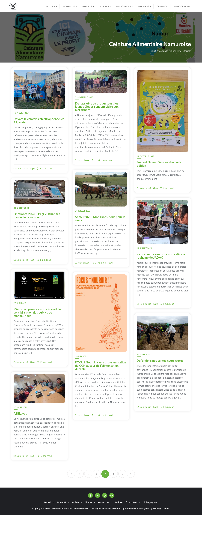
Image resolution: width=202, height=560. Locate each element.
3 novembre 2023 (84, 97)
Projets (75, 547)
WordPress (130, 553)
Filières (88, 547)
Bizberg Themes (161, 553)
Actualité (61, 547)
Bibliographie (150, 547)
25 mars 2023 (143, 354)
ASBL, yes (143, 458)
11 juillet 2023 (144, 248)
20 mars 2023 (143, 452)
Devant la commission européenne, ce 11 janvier (39, 120)
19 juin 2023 (81, 397)
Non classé (21, 168)
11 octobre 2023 (145, 156)
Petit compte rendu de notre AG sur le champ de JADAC (161, 255)
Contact (133, 547)
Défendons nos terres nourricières (160, 360)
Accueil (47, 547)
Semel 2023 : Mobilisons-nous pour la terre (39, 246)
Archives (119, 547)
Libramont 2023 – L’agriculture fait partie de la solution (98, 235)
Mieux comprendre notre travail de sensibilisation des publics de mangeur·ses (37, 356)
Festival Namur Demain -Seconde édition (159, 163)
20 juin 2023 (20, 347)
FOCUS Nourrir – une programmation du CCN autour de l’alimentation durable (100, 407)
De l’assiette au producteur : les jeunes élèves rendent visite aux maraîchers (97, 107)
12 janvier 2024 (21, 113)
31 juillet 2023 (21, 238)
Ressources (103, 547)
